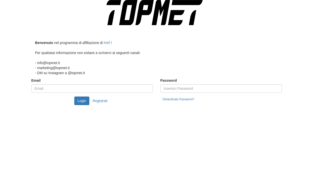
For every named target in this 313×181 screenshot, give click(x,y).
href (107, 43)
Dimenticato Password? (178, 99)
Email (36, 80)
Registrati (100, 101)
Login (82, 101)
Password (168, 80)
